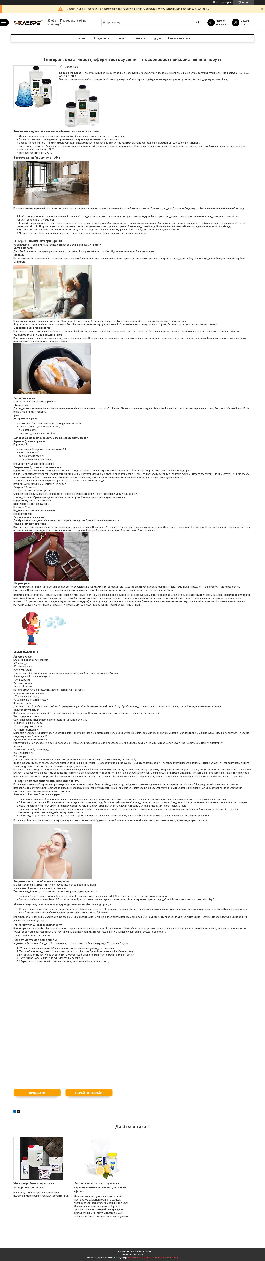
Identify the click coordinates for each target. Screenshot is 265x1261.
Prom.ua (149, 1251)
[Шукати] (198, 22)
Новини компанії (179, 38)
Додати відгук (245, 22)
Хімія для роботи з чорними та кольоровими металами (33, 1185)
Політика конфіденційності (165, 1258)
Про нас (121, 38)
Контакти (139, 38)
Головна (80, 38)
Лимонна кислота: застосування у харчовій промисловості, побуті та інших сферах (101, 1187)
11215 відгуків (224, 2)
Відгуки (157, 38)
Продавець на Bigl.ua (132, 1255)
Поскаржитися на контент (138, 1258)
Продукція (99, 38)
